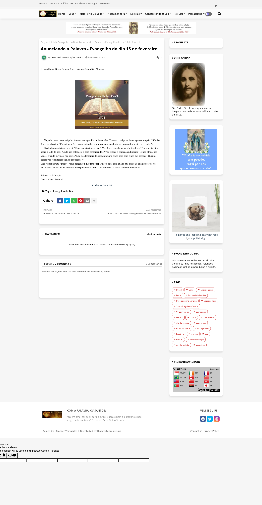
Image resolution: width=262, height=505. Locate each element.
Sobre (42, 3)
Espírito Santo (207, 289)
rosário (179, 339)
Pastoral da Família (197, 295)
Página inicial (48, 42)
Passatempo (195, 13)
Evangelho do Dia (67, 42)
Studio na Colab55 (102, 185)
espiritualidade (183, 328)
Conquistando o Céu (157, 13)
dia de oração (182, 322)
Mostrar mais (154, 233)
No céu (178, 13)
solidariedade (182, 344)
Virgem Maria (182, 311)
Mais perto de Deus (91, 13)
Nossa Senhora (116, 13)
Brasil (179, 289)
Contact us (196, 431)
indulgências (203, 328)
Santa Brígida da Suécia (187, 306)
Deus (71, 13)
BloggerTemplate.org (109, 431)
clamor (179, 317)
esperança (201, 322)
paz (206, 333)
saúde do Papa (197, 339)
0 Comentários (154, 263)
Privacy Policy (211, 431)
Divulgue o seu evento (99, 3)
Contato (53, 3)
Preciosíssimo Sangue (186, 300)
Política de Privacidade (72, 3)
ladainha (180, 333)
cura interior (209, 317)
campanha (201, 311)
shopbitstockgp (197, 238)
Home (61, 13)
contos (193, 317)
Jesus (178, 295)
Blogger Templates (66, 431)
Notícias (135, 13)
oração (194, 333)
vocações (200, 344)
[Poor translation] (12, 455)
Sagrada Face (210, 300)
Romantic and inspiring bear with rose (196, 234)
